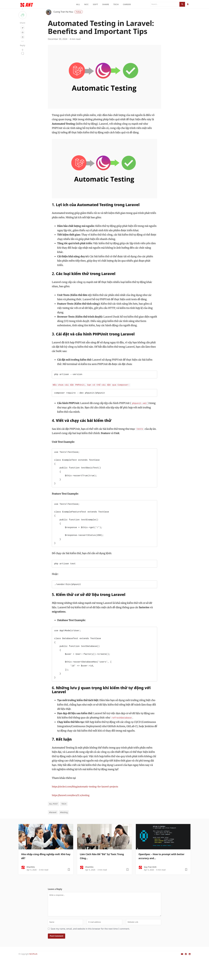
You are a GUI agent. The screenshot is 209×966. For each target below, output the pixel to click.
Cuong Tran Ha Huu (68, 18)
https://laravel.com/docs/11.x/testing (73, 802)
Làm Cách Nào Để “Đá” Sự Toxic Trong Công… (102, 863)
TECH (116, 4)
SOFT (95, 4)
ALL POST (53, 811)
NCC (86, 4)
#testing (64, 819)
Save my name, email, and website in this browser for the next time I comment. (90, 935)
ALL (78, 4)
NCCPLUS (33, 961)
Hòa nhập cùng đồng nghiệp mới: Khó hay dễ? (45, 863)
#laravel (52, 819)
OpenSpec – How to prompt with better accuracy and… (161, 863)
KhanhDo (31, 874)
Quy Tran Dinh (150, 874)
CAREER (127, 4)
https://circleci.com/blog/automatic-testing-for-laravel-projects (89, 793)
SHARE (105, 4)
